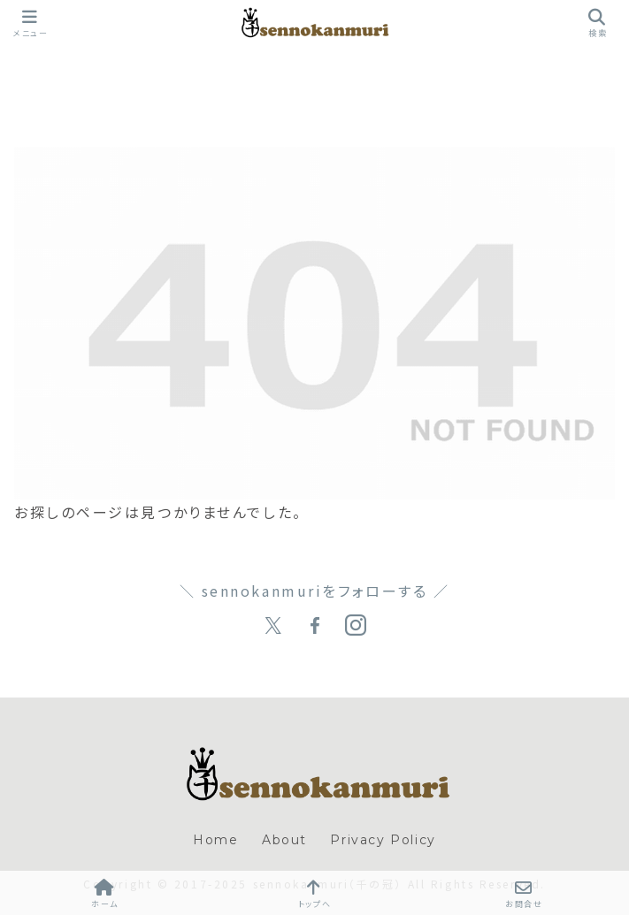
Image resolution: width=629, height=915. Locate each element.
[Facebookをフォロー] (315, 626)
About (284, 840)
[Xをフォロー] (273, 626)
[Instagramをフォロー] (355, 626)
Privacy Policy (382, 840)
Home (215, 840)
